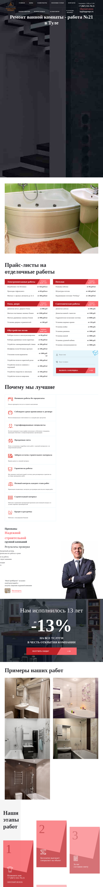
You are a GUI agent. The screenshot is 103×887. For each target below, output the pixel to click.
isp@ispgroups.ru (86, 12)
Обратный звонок (15, 844)
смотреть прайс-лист (43, 282)
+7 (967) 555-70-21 (87, 6)
